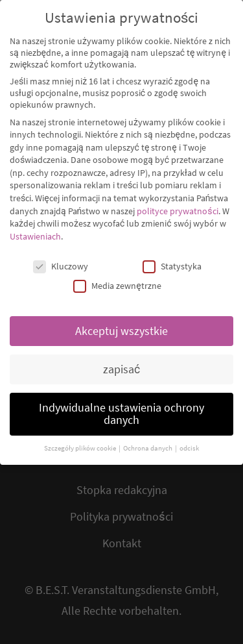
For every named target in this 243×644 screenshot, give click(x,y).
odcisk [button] (189, 436)
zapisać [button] (121, 358)
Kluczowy (60, 254)
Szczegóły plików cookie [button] (80, 436)
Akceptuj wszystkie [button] (121, 319)
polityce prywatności (177, 199)
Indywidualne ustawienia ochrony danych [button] (121, 402)
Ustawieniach (35, 224)
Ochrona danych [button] (148, 436)
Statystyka (172, 254)
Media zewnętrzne (117, 274)
